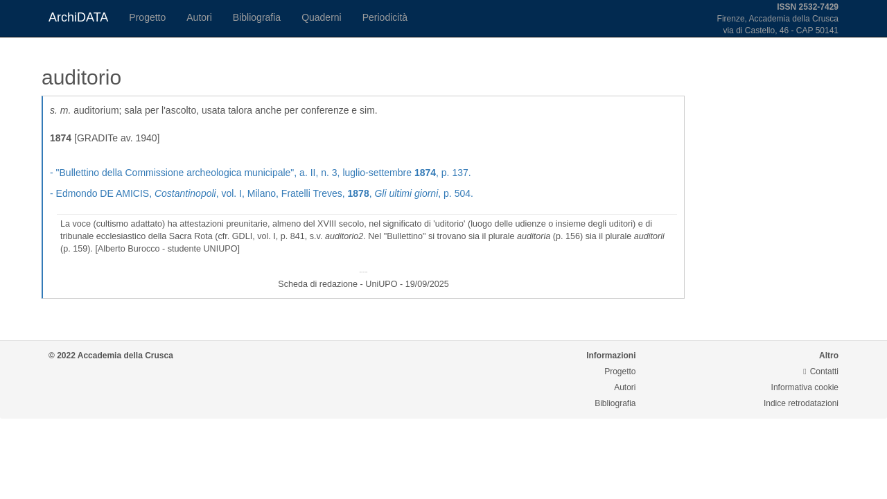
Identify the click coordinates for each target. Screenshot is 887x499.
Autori (199, 17)
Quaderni (321, 17)
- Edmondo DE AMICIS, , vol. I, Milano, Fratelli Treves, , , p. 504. (261, 193)
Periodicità (384, 17)
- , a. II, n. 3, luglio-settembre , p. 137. (260, 172)
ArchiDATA (78, 17)
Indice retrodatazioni (801, 403)
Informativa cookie (804, 387)
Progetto (147, 17)
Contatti (820, 371)
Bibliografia (257, 17)
